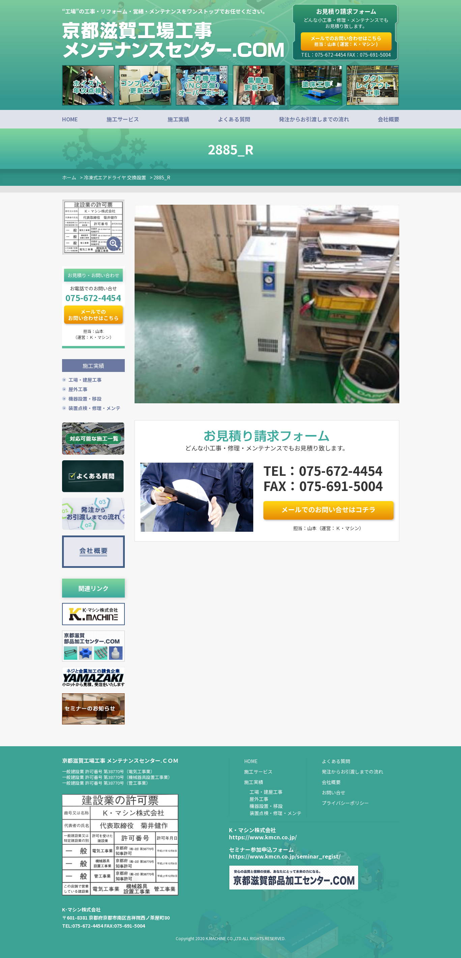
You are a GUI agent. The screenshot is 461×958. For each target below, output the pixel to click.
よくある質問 (234, 119)
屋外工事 (77, 388)
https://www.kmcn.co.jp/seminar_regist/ (285, 856)
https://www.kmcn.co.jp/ (263, 836)
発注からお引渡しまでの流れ (314, 119)
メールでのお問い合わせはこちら (346, 41)
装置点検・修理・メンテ (94, 407)
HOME (70, 119)
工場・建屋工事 (85, 379)
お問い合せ (333, 791)
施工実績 (178, 119)
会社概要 (388, 119)
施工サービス (123, 119)
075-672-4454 (93, 297)
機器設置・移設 (85, 398)
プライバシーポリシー (345, 802)
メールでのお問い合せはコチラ (328, 509)
